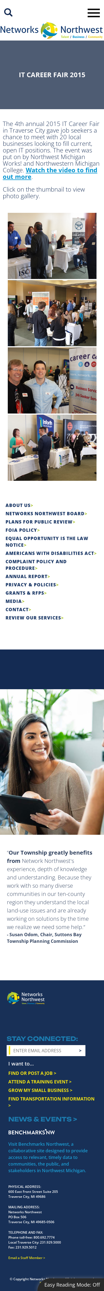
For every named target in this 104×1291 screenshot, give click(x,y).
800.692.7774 (44, 1237)
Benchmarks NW (31, 1132)
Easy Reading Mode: (72, 1284)
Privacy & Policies (31, 585)
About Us (18, 505)
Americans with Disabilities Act (50, 553)
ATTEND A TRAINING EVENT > (40, 1082)
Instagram (22, 1021)
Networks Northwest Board (45, 514)
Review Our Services (33, 618)
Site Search (8, 12)
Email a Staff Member (25, 1257)
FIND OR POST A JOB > (32, 1073)
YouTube (43, 1021)
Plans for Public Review (39, 522)
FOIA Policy (21, 530)
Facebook (12, 1021)
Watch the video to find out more (50, 173)
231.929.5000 (50, 1242)
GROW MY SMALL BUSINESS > (40, 1090)
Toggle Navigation (94, 13)
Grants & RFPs (25, 593)
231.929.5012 (26, 1247)
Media (14, 601)
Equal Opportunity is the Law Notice (47, 541)
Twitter (32, 1021)
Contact (17, 609)
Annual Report (26, 576)
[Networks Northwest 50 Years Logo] (51, 30)
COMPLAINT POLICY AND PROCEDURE (36, 565)
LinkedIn (56, 1020)
